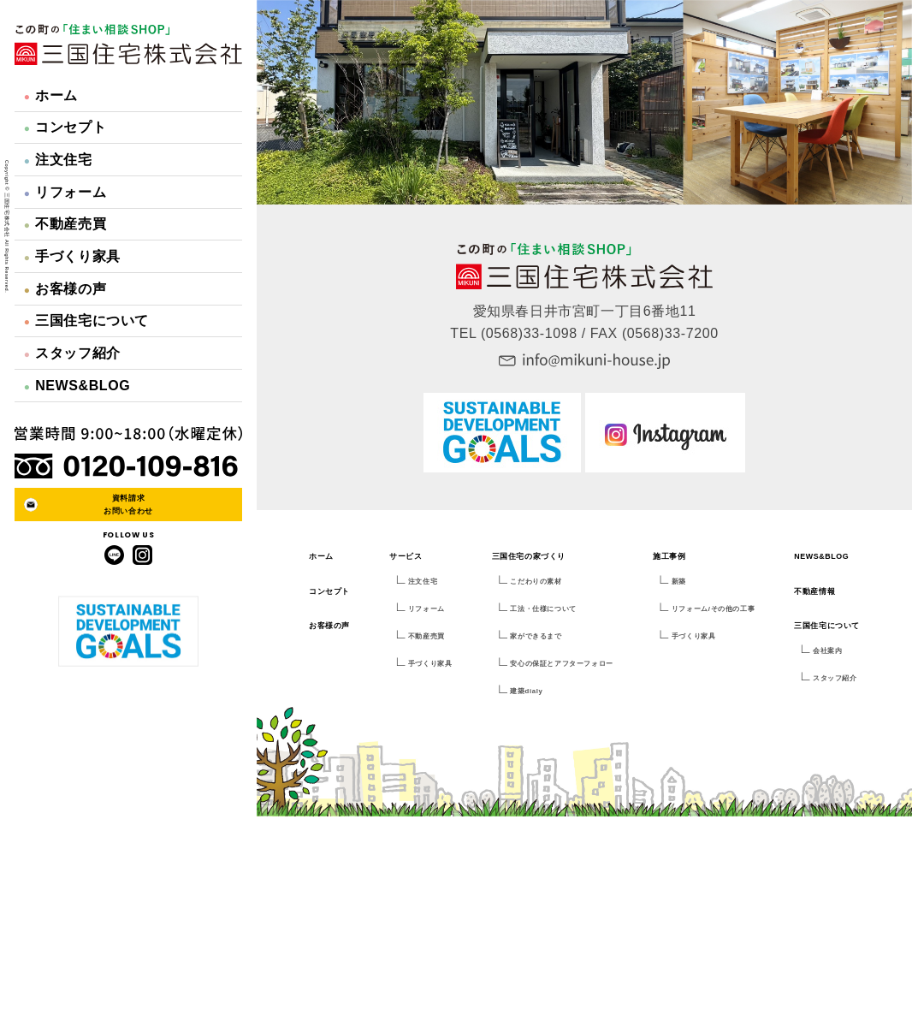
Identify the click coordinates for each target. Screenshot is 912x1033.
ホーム (51, 95)
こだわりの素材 (535, 581)
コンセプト (65, 127)
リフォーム (65, 192)
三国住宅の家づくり (529, 556)
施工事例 (669, 556)
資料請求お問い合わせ (128, 504)
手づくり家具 (72, 256)
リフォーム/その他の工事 (713, 609)
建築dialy (526, 691)
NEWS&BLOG (77, 385)
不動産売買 (65, 224)
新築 (679, 581)
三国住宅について (86, 320)
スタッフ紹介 (72, 353)
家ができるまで (535, 636)
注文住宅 (58, 159)
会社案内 (827, 651)
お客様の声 (65, 289)
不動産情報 (814, 591)
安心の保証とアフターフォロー (561, 664)
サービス (405, 556)
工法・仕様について (543, 609)
